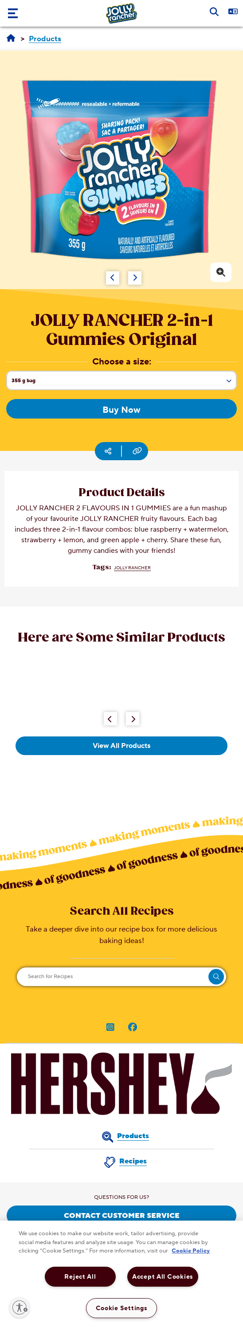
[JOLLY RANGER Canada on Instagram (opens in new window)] (110, 1028)
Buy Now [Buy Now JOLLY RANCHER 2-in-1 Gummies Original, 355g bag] (121, 410)
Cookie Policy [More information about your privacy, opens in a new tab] (191, 1250)
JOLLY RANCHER (132, 568)
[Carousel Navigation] (109, 273)
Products (133, 1135)
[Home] (11, 38)
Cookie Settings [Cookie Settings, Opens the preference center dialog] (122, 1308)
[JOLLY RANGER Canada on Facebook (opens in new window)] (132, 1028)
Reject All (80, 1276)
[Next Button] (132, 718)
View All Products (121, 745)
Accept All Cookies (162, 1276)
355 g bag (124, 383)
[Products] (45, 39)
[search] (216, 976)
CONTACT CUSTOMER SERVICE (122, 1215)
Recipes (133, 1161)
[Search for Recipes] (121, 976)
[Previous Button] (110, 718)
